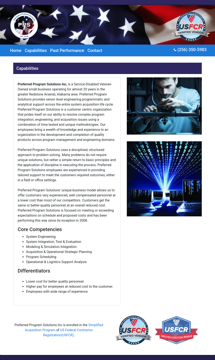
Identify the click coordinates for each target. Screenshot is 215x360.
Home (15, 50)
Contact (95, 50)
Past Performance (67, 50)
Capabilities (36, 50)
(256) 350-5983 (190, 49)
